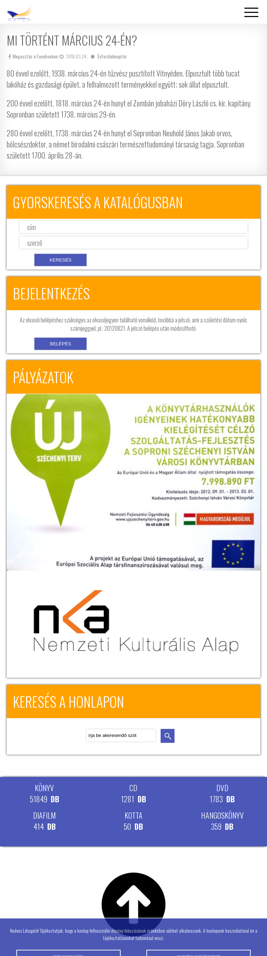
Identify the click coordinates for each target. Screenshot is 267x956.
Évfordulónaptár (112, 56)
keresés (168, 736)
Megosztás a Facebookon (33, 56)
